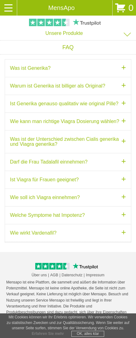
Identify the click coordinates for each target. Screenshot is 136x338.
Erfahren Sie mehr (48, 333)
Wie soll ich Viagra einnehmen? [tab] (45, 197)
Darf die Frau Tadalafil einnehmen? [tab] (49, 161)
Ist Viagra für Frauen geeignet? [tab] (44, 179)
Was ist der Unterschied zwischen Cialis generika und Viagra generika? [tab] (64, 141)
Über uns (39, 275)
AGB (54, 275)
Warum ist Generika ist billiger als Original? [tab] (57, 85)
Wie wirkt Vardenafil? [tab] (33, 233)
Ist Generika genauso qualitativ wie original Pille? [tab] (64, 103)
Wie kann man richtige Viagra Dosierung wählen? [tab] (64, 121)
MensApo (61, 7)
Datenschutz (72, 275)
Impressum (95, 275)
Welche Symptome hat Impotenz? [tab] (47, 215)
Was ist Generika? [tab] (30, 68)
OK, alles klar (88, 333)
